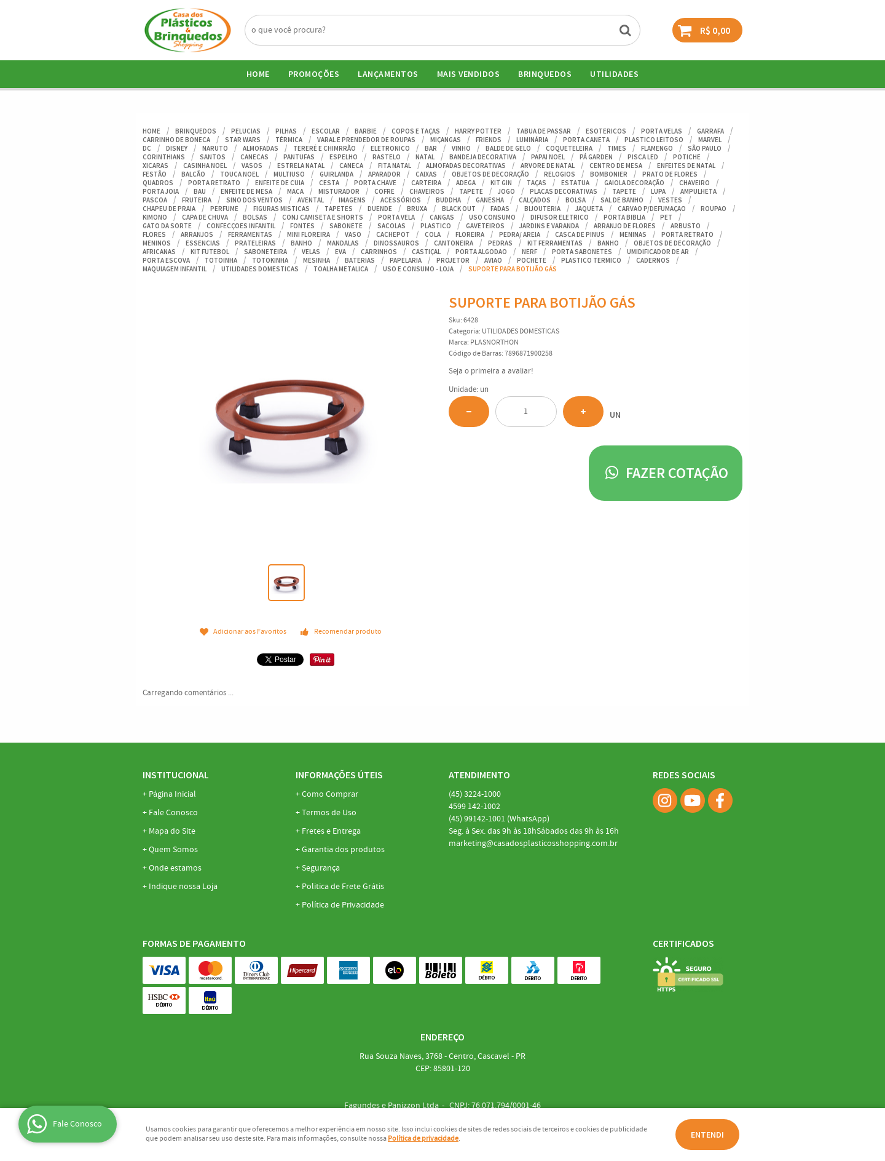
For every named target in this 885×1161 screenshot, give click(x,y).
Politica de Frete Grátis (343, 886)
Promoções (314, 73)
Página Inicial (172, 794)
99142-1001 (499, 818)
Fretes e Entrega (331, 831)
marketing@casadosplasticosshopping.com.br (533, 843)
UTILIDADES (614, 73)
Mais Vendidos (468, 73)
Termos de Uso (329, 812)
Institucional (176, 774)
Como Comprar (330, 794)
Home (258, 73)
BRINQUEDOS (545, 73)
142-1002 (474, 806)
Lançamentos (388, 73)
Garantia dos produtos (343, 849)
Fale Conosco (173, 812)
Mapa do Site (172, 831)
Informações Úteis (339, 774)
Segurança (321, 868)
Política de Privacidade (343, 905)
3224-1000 (475, 794)
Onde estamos (175, 868)
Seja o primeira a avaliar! (491, 371)
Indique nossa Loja (183, 886)
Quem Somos (173, 849)
